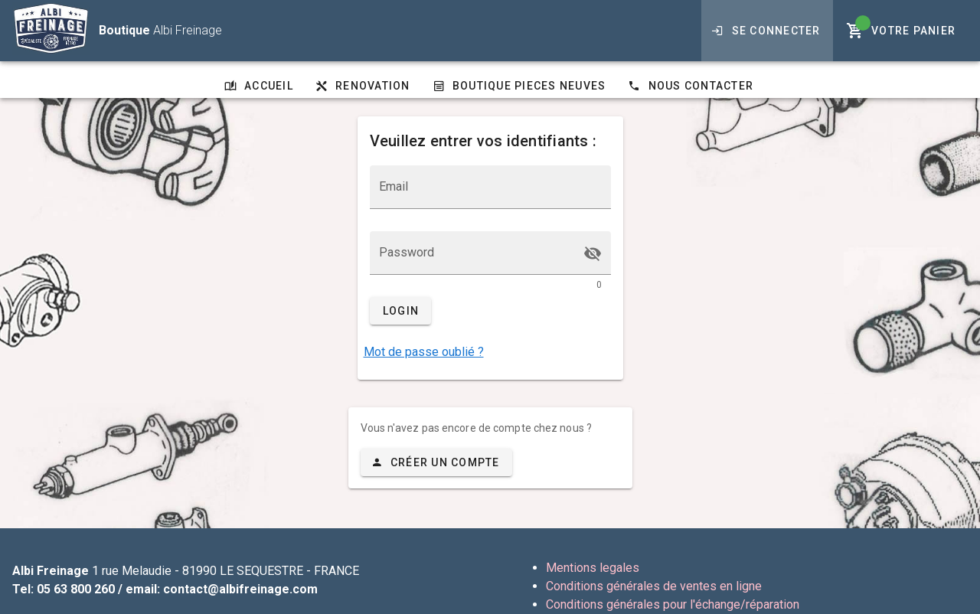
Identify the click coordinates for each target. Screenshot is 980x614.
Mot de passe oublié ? (424, 352)
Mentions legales (592, 567)
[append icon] (592, 253)
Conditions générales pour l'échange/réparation (672, 604)
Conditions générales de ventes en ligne (654, 586)
